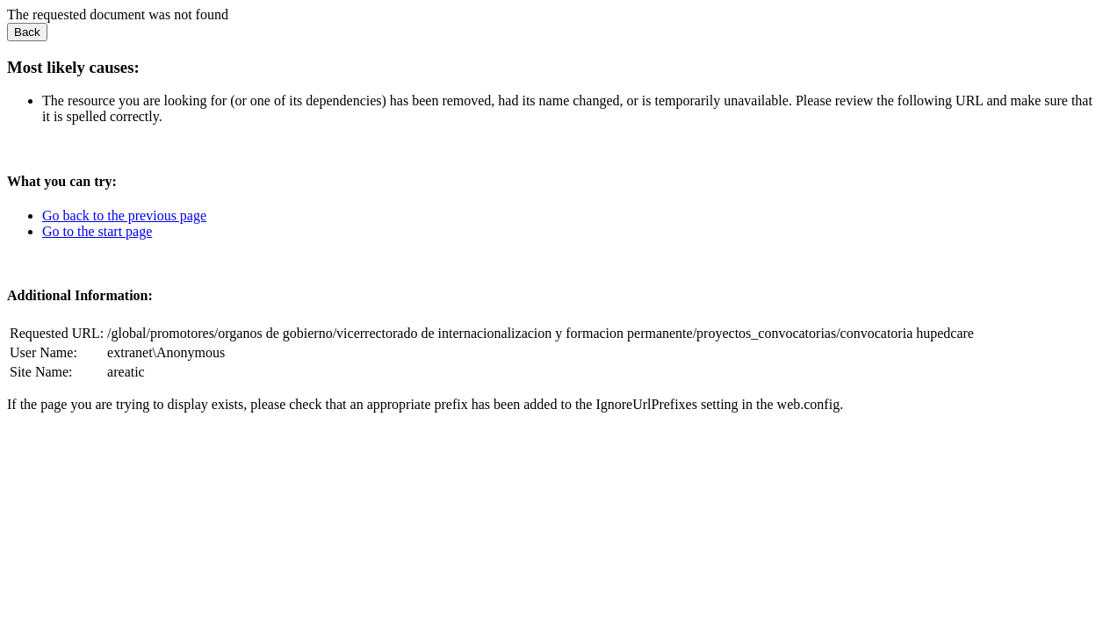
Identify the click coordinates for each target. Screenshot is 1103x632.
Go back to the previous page (124, 215)
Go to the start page (97, 231)
